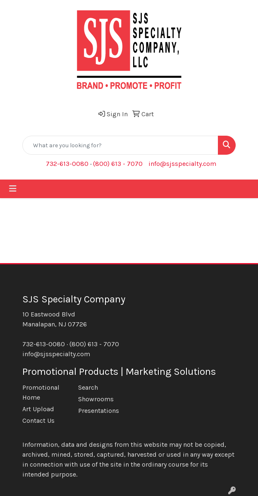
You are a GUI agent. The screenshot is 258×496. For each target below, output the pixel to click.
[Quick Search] (120, 145)
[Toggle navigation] (13, 189)
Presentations (98, 411)
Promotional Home (41, 392)
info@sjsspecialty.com (182, 164)
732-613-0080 (67, 164)
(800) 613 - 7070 (118, 164)
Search (88, 387)
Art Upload (38, 409)
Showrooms (96, 399)
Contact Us (38, 420)
